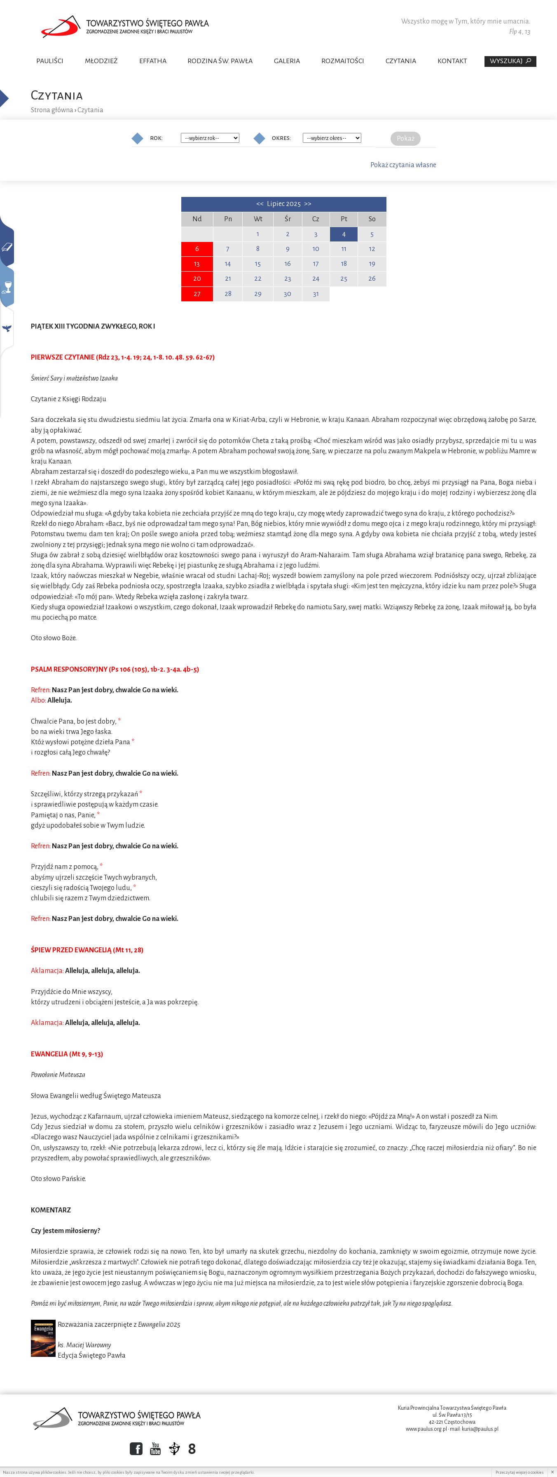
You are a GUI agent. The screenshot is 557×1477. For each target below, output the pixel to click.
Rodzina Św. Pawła (220, 61)
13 (197, 263)
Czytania (401, 61)
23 (287, 278)
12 (372, 249)
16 (288, 263)
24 (315, 278)
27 (197, 294)
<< (260, 204)
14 (228, 263)
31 (316, 294)
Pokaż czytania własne (403, 165)
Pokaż (405, 138)
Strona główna (52, 110)
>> (307, 204)
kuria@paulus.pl (480, 1429)
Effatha (152, 61)
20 (197, 278)
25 (343, 278)
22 (258, 278)
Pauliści (49, 61)
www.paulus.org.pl (426, 1429)
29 (258, 294)
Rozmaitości (342, 61)
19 (372, 263)
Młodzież (101, 61)
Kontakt (452, 61)
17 (316, 263)
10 (316, 249)
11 (344, 249)
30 (287, 294)
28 (228, 294)
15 (258, 263)
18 (344, 263)
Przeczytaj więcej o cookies (520, 1472)
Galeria (287, 61)
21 (228, 278)
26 (372, 278)
